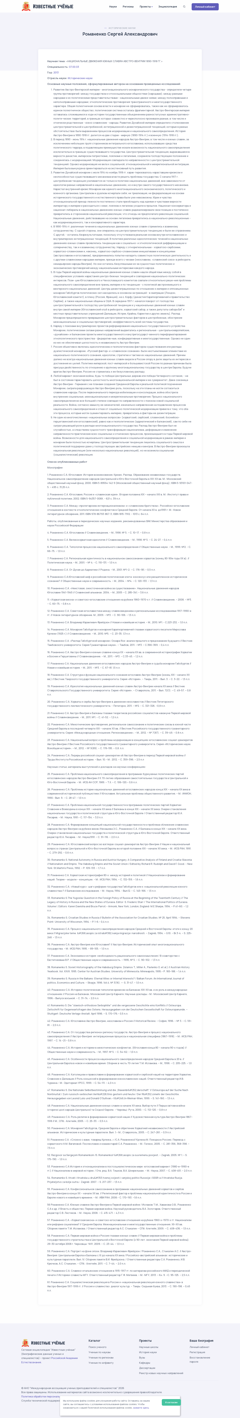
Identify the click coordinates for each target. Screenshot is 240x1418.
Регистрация (197, 1352)
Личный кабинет (205, 6)
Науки (113, 6)
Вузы (142, 1357)
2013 (56, 72)
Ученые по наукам (100, 1352)
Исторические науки (122, 28)
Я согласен (171, 1402)
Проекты (145, 6)
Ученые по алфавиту (101, 1362)
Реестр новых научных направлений (161, 1373)
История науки (148, 1352)
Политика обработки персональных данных (47, 1396)
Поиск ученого (97, 1347)
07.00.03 (74, 67)
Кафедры (144, 1362)
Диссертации (147, 1368)
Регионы (128, 6)
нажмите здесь (141, 1407)
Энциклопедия (167, 6)
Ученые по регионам (101, 1357)
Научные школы (148, 1347)
